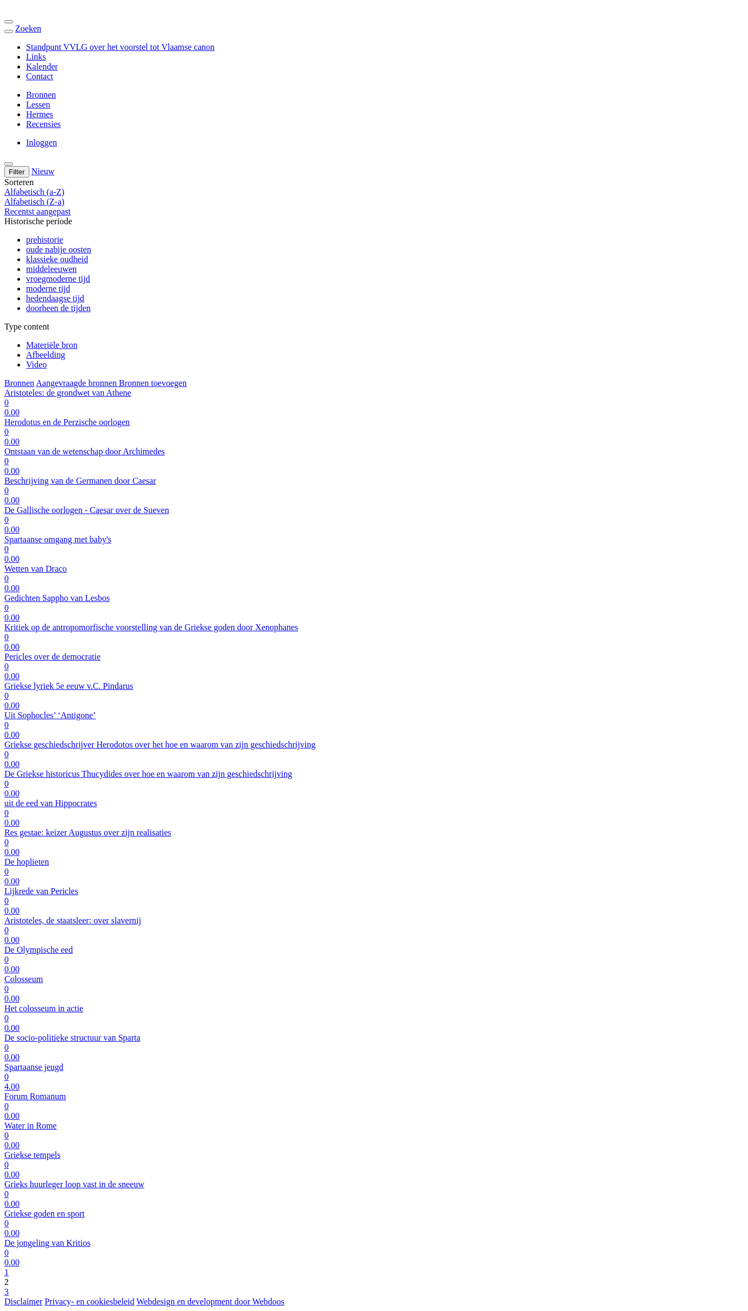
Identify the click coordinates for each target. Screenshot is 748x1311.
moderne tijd (48, 288)
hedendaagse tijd (55, 298)
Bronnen (41, 94)
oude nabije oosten (58, 249)
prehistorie (44, 239)
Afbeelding (45, 354)
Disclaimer (23, 1301)
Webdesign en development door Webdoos (210, 1301)
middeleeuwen (51, 269)
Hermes (39, 114)
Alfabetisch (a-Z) (34, 192)
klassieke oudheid (57, 259)
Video (36, 364)
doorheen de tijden (58, 308)
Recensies (43, 124)
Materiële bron (52, 345)
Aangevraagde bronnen (77, 383)
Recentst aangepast (37, 211)
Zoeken (28, 28)
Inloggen (41, 142)
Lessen (38, 104)
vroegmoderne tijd (58, 278)
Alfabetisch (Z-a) (34, 201)
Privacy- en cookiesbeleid (89, 1301)
